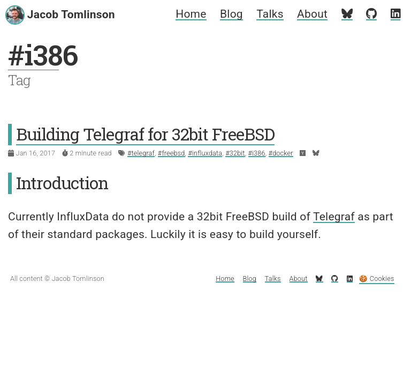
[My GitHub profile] (371, 14)
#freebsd (171, 153)
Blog (231, 14)
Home (191, 14)
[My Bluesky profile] (347, 14)
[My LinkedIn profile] (395, 14)
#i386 (256, 153)
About (312, 14)
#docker (281, 153)
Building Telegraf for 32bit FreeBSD (145, 134)
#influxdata (205, 153)
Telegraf (334, 216)
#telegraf (141, 153)
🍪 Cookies (376, 278)
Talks (269, 14)
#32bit (235, 153)
